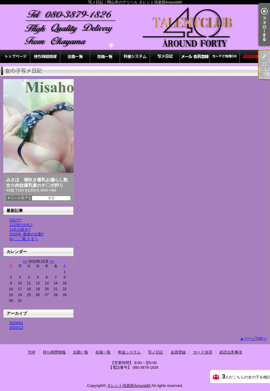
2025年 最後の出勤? (26, 234)
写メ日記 (165, 56)
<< (25, 261)
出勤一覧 (75, 56)
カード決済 (225, 56)
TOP (15, 56)
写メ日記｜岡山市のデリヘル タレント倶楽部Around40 (135, 27)
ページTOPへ (255, 338)
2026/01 (16, 323)
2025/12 (16, 327)
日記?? (15, 220)
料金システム (135, 56)
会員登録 (195, 56)
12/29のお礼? (21, 225)
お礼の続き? (20, 229)
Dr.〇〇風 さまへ (23, 239)
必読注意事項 (255, 56)
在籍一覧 (105, 56)
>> (52, 261)
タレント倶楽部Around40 (128, 385)
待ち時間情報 (45, 56)
